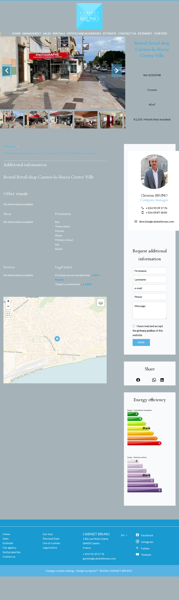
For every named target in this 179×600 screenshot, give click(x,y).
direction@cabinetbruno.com (156, 221)
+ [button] (8, 301)
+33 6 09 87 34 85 (156, 212)
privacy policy (146, 330)
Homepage (9, 146)
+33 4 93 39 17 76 (156, 208)
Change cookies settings (60, 570)
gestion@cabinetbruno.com (99, 558)
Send (141, 342)
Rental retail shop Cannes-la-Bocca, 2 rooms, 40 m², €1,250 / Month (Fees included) (49, 153)
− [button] (8, 306)
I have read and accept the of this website (148, 330)
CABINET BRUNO (96, 534)
